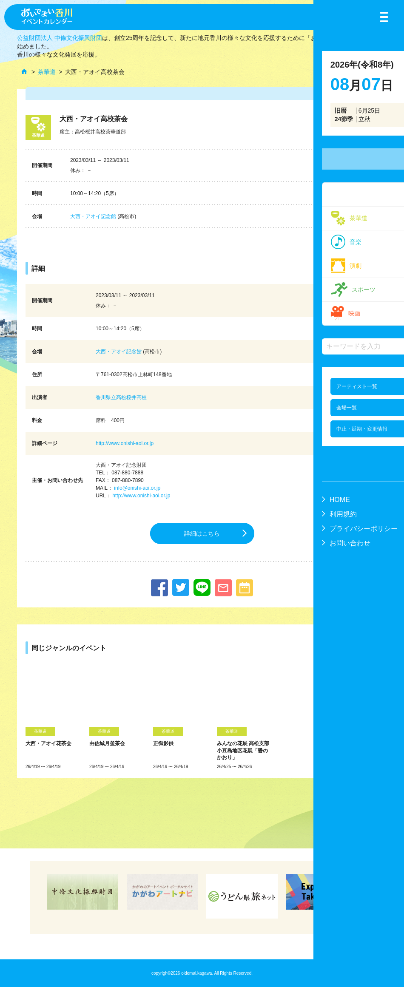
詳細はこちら (202, 533)
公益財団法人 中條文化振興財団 (59, 37)
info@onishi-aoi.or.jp (137, 488)
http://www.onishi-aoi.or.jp (125, 443)
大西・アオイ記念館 (93, 216)
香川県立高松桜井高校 (121, 397)
